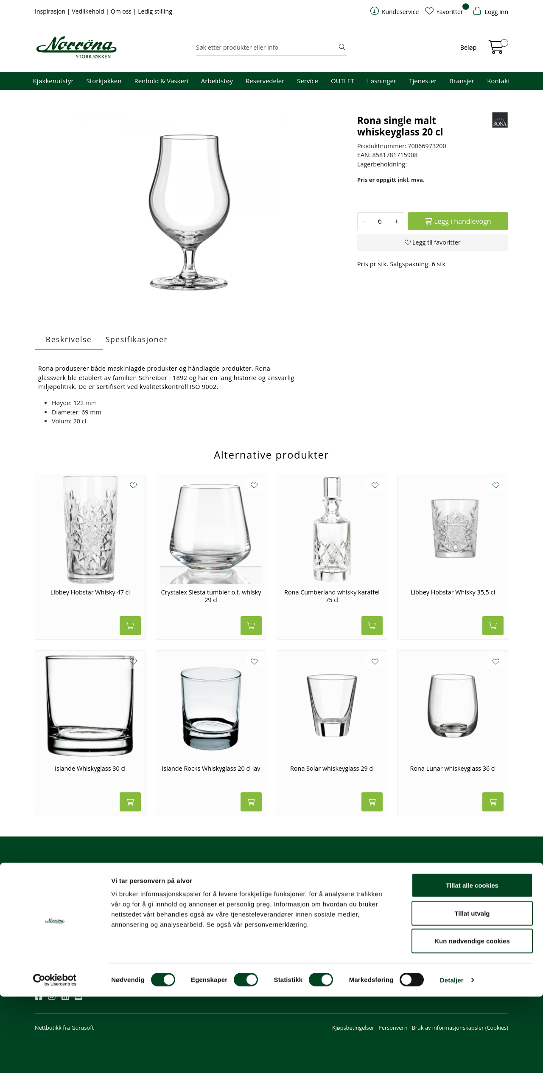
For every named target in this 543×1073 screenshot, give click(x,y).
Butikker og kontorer (225, 918)
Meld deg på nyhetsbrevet (75, 909)
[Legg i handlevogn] (458, 221)
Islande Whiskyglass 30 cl (90, 768)
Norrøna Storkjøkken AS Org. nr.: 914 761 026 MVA (231, 933)
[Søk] (266, 47)
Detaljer (452, 1056)
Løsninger (381, 80)
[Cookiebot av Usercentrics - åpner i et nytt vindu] (55, 1056)
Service (307, 80)
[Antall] (379, 221)
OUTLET (342, 80)
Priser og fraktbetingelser (472, 906)
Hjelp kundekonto (299, 906)
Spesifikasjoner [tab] (137, 339)
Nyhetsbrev (53, 871)
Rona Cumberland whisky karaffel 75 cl (332, 596)
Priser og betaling (299, 918)
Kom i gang (291, 895)
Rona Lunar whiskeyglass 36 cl (453, 768)
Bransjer (461, 80)
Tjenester (423, 80)
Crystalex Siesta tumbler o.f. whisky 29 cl (211, 596)
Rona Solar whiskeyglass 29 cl (332, 768)
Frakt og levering (298, 929)
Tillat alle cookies (472, 961)
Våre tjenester (375, 895)
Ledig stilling (155, 11)
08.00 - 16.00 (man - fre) (229, 906)
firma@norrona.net (224, 883)
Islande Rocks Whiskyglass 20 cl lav (211, 768)
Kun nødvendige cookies (472, 1017)
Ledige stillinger (377, 929)
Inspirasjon (51, 11)
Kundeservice (298, 871)
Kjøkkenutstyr (53, 80)
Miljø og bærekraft (380, 906)
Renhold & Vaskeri (161, 80)
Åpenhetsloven (376, 918)
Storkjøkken (104, 80)
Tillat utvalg (472, 989)
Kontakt (498, 80)
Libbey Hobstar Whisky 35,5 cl (453, 592)
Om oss (122, 11)
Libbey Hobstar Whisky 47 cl (90, 592)
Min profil (289, 883)
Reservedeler (265, 80)
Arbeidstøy (217, 80)
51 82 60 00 (214, 895)
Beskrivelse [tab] (69, 339)
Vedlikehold (89, 11)
